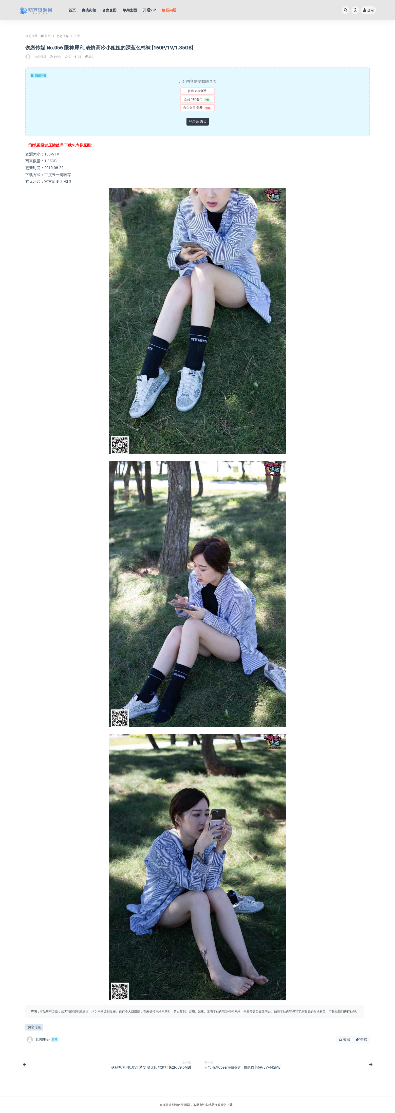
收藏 (344, 1039)
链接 (361, 1039)
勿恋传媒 (63, 36)
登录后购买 (197, 121)
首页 (48, 36)
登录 (368, 10)
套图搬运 (43, 1039)
